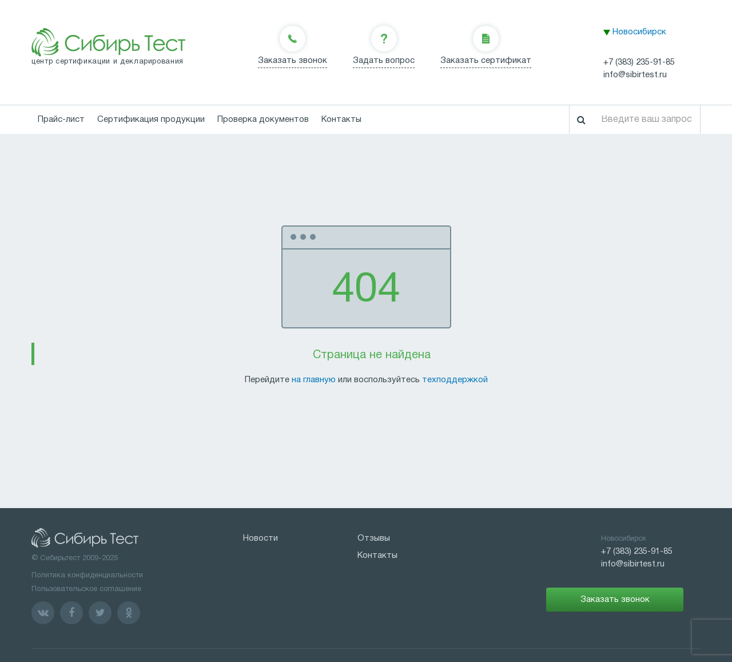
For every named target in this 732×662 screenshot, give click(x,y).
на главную (314, 380)
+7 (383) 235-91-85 (639, 62)
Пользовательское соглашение (86, 589)
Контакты (341, 120)
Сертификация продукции (151, 120)
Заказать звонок (292, 61)
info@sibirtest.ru (635, 75)
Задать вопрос (384, 61)
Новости (260, 538)
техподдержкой (455, 380)
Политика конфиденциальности (87, 575)
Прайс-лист (61, 120)
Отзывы (373, 538)
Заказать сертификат (485, 61)
